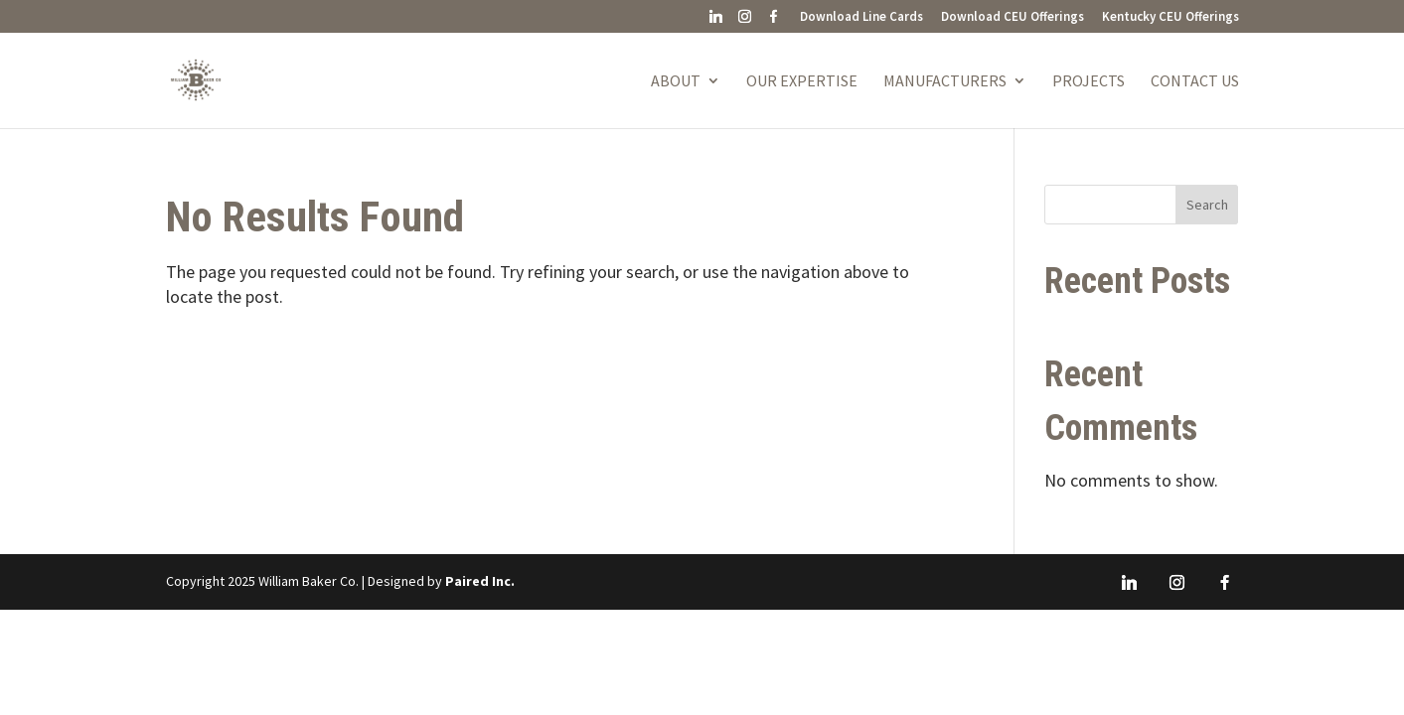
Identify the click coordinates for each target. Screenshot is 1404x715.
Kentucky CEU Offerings (1170, 17)
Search (1207, 205)
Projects (1088, 81)
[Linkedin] (716, 21)
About (676, 81)
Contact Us (1195, 81)
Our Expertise (802, 81)
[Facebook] (774, 21)
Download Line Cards (861, 17)
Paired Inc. (480, 581)
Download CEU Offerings (1012, 17)
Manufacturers (945, 81)
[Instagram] (745, 21)
